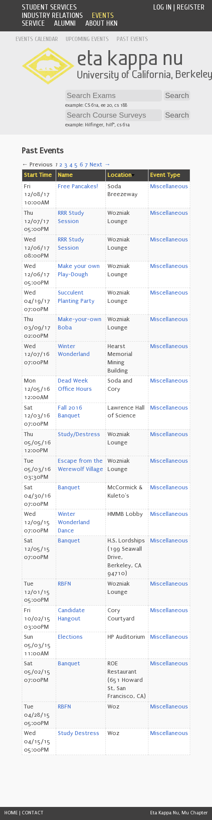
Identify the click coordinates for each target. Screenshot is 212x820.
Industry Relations (52, 15)
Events (103, 15)
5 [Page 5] (76, 164)
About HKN (101, 23)
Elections (70, 637)
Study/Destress (79, 434)
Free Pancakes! (78, 186)
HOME (11, 813)
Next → (100, 164)
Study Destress (78, 733)
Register (191, 7)
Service (33, 23)
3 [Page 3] (65, 164)
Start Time (38, 175)
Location (119, 175)
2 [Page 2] (60, 164)
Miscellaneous (169, 186)
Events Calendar (37, 39)
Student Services (49, 7)
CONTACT (33, 813)
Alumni (65, 23)
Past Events (132, 39)
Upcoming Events (87, 39)
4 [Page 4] (71, 164)
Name (65, 175)
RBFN (64, 583)
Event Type (165, 175)
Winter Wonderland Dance (74, 522)
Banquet (69, 487)
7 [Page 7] (86, 164)
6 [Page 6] (81, 164)
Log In (162, 7)
